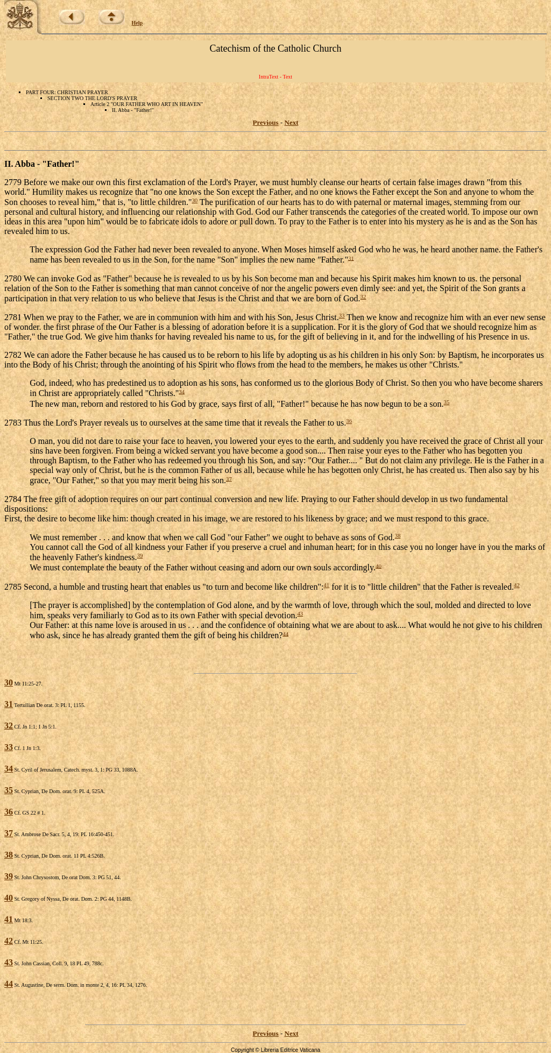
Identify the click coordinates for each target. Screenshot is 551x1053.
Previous (266, 122)
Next (292, 122)
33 (342, 315)
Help (137, 23)
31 (351, 258)
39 (140, 555)
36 (349, 421)
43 (300, 613)
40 (379, 565)
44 (285, 633)
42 (517, 585)
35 (446, 402)
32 (363, 296)
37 (229, 478)
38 (397, 535)
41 (326, 585)
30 (194, 200)
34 (182, 391)
